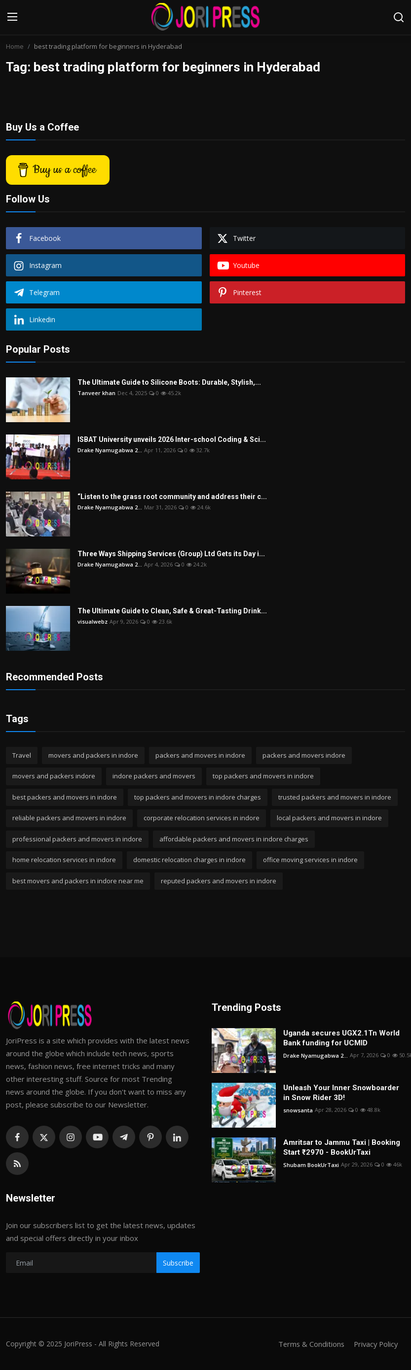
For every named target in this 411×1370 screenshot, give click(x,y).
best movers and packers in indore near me (78, 880)
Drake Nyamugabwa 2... (109, 450)
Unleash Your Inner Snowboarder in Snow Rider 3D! (341, 1092)
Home (15, 46)
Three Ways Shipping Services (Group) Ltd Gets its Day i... (171, 554)
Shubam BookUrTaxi (311, 1164)
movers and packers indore (53, 775)
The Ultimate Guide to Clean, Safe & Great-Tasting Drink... (172, 611)
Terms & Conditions (308, 1344)
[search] (398, 17)
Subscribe (178, 1263)
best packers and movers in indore (64, 797)
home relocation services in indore (64, 859)
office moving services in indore (310, 859)
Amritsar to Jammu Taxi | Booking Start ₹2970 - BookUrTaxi (341, 1147)
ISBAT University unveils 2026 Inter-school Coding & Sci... (171, 439)
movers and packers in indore (93, 755)
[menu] (12, 17)
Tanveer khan (96, 393)
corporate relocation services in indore (202, 817)
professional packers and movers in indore (77, 839)
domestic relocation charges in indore (189, 859)
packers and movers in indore (200, 755)
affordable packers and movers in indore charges (233, 839)
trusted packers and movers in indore (334, 797)
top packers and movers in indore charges (197, 797)
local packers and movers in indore (329, 817)
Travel (21, 755)
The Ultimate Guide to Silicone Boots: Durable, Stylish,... (169, 382)
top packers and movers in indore (263, 775)
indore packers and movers (153, 775)
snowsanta (298, 1109)
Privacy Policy (374, 1344)
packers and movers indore (303, 755)
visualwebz (92, 621)
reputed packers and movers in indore (218, 880)
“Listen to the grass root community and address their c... (172, 497)
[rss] (17, 1163)
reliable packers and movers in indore (69, 817)
